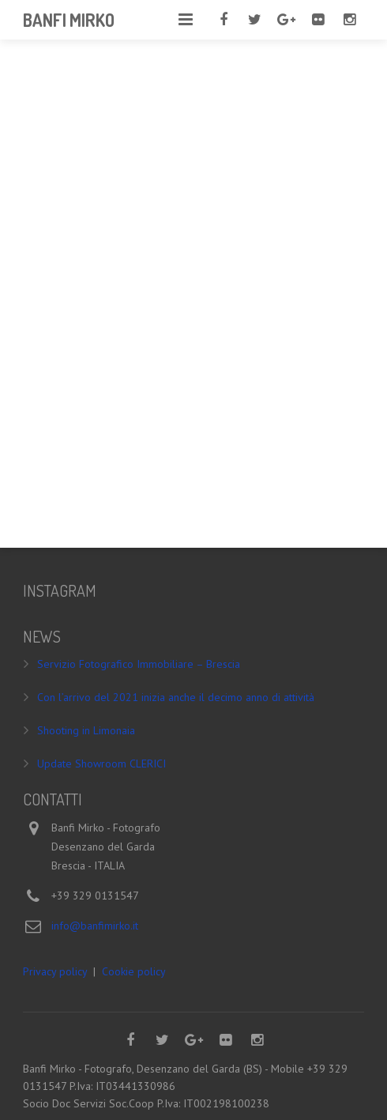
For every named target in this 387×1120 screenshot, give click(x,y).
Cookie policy (134, 971)
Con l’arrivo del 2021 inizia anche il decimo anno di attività (175, 697)
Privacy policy (55, 971)
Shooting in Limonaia (86, 730)
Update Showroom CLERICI (101, 763)
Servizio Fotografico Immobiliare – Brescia (138, 664)
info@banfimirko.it (94, 925)
